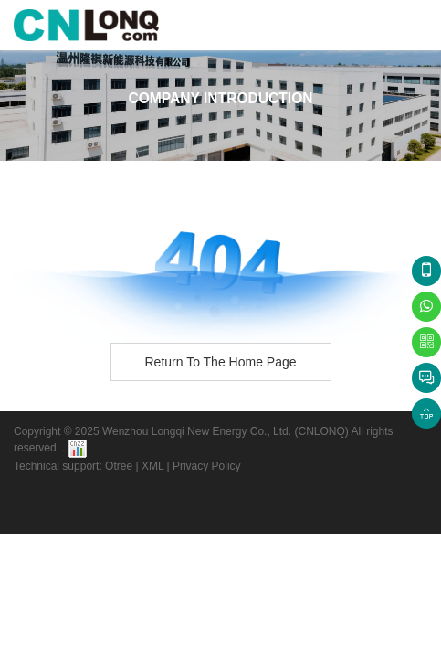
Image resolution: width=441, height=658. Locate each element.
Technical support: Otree (73, 466)
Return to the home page (220, 362)
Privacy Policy (207, 466)
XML (152, 466)
